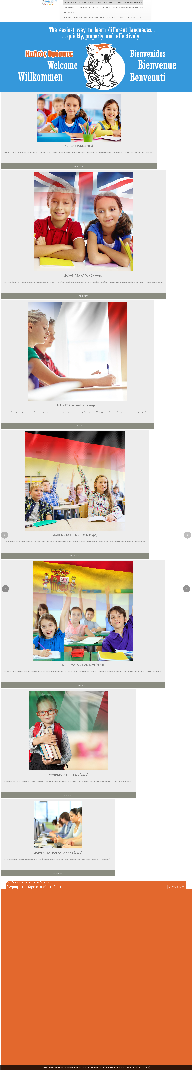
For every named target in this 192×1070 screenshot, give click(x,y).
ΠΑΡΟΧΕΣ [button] (96, 7)
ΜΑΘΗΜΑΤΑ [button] (85, 7)
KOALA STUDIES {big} (79, 145)
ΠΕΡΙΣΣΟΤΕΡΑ (78, 166)
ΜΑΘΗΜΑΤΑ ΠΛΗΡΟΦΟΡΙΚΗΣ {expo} (57, 852)
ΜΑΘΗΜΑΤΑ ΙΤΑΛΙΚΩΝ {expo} (68, 774)
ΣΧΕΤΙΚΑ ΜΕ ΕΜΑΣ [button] (70, 7)
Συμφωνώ (145, 1067)
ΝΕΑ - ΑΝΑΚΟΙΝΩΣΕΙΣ (71, 12)
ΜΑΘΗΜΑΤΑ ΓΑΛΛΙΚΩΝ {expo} (77, 405)
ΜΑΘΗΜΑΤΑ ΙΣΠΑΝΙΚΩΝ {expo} (83, 664)
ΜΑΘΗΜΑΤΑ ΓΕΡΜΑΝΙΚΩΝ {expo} (74, 535)
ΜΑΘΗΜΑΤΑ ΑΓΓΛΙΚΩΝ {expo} (83, 275)
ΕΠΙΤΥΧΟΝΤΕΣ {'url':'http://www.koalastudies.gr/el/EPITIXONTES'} (123, 7)
